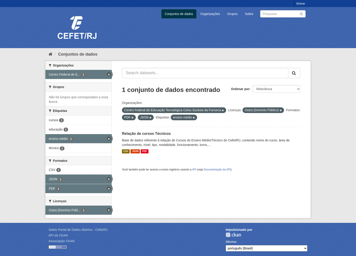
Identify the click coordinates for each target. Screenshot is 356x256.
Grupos (232, 14)
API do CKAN (58, 235)
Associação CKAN (61, 241)
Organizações (210, 14)
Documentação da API (217, 169)
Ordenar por (240, 89)
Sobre (249, 14)
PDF (144, 151)
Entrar (301, 3)
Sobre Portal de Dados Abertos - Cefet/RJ (78, 229)
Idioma (231, 242)
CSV (125, 151)
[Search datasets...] (205, 73)
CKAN (233, 234)
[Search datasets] (283, 13)
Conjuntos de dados (179, 14)
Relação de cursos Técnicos (146, 133)
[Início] (50, 54)
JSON (135, 151)
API (194, 169)
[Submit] (301, 13)
